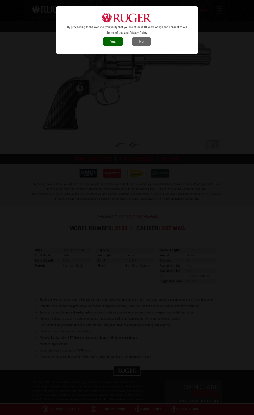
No (141, 41)
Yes (113, 41)
